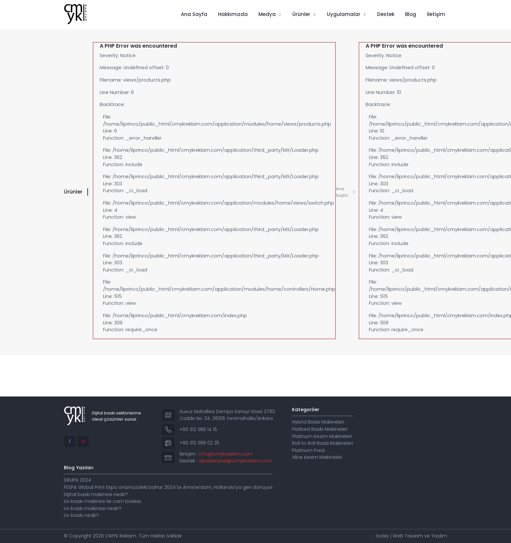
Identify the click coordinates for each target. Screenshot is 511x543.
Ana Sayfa (194, 14)
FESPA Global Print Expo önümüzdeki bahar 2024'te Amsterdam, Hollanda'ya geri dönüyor (168, 487)
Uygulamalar (343, 14)
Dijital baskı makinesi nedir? (96, 494)
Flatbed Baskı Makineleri (319, 429)
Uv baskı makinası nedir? (92, 508)
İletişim (436, 14)
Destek (385, 14)
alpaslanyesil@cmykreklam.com (235, 461)
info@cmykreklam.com (226, 454)
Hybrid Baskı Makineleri (318, 422)
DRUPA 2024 (77, 480)
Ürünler (301, 14)
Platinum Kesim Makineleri (322, 436)
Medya (267, 14)
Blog (410, 14)
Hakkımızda (233, 14)
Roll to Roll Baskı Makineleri (322, 443)
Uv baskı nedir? (81, 515)
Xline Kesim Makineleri (317, 457)
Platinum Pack (308, 450)
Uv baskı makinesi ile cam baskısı (102, 501)
